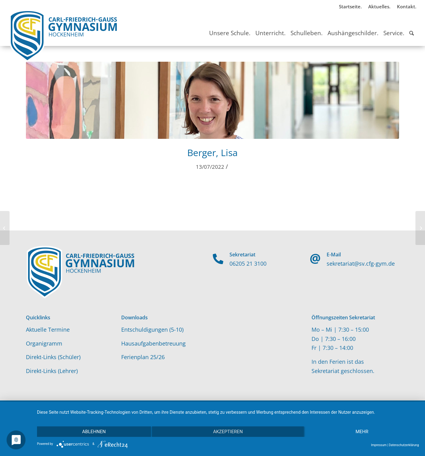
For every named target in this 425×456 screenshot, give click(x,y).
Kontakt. (406, 6)
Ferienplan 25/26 (143, 357)
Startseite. (350, 6)
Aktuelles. (379, 6)
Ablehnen (93, 431)
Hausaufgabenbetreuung (153, 343)
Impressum (378, 445)
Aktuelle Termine (48, 329)
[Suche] (411, 27)
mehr (362, 431)
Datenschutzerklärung (404, 445)
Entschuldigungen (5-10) (152, 329)
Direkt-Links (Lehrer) (52, 371)
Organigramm (44, 343)
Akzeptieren (228, 431)
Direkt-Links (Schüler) (53, 357)
